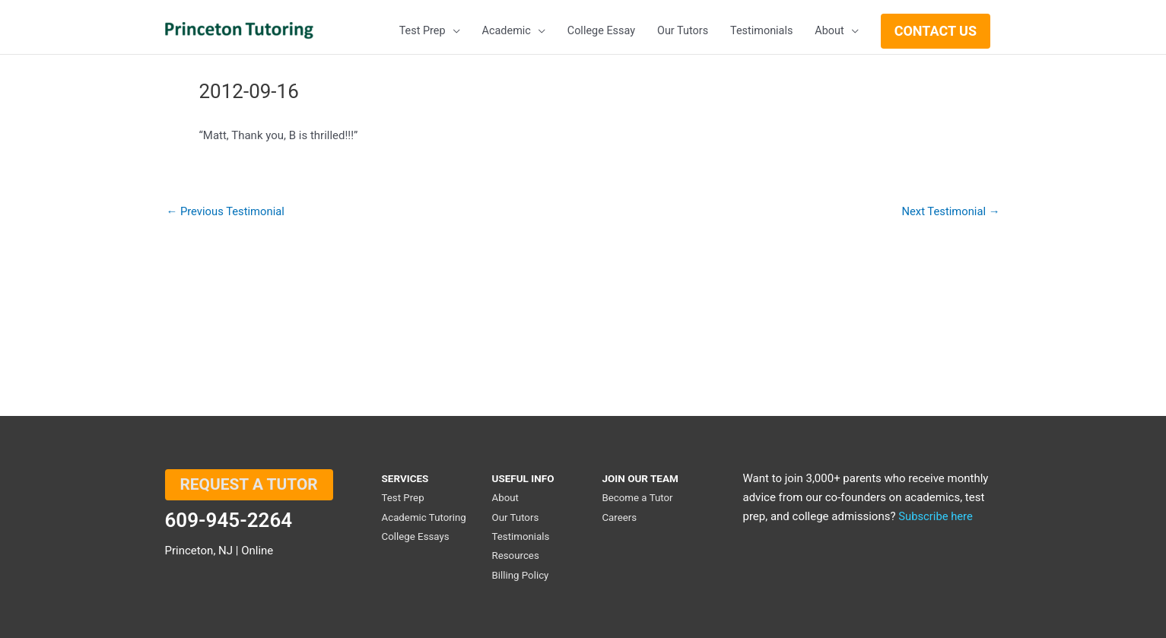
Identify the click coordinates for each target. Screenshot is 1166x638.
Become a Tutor (638, 500)
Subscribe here (936, 518)
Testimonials (520, 538)
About (505, 500)
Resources (515, 557)
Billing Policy (520, 575)
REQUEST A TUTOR (249, 487)
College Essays (416, 538)
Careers (619, 519)
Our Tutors (515, 519)
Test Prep (403, 500)
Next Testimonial (949, 211)
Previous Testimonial (227, 211)
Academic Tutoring (425, 519)
